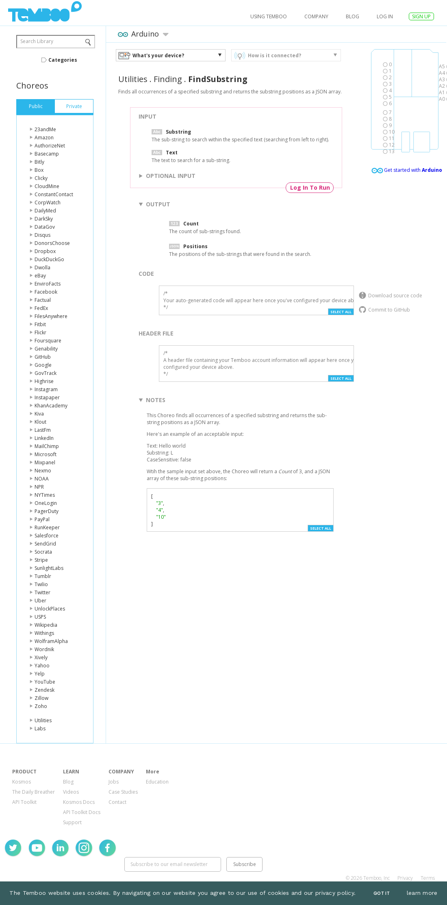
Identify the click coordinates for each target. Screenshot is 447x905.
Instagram (46, 389)
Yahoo (42, 665)
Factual (43, 300)
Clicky (41, 178)
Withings (44, 633)
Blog (352, 16)
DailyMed (45, 210)
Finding (168, 79)
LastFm (43, 430)
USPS (40, 616)
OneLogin (46, 503)
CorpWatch (48, 202)
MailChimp (47, 446)
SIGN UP (421, 16)
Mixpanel (45, 462)
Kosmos (21, 781)
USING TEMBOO (268, 16)
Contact (117, 802)
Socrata (43, 551)
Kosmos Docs (79, 802)
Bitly (39, 161)
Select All (341, 311)
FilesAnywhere (51, 316)
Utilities (43, 720)
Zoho (41, 706)
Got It (381, 893)
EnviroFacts (48, 283)
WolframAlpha (51, 641)
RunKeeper (47, 527)
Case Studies (123, 791)
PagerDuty (47, 511)
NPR (39, 486)
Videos (71, 791)
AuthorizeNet (50, 145)
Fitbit (40, 324)
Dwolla (42, 267)
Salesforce (47, 535)
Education (157, 781)
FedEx (41, 308)
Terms (428, 878)
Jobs (113, 781)
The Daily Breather (33, 791)
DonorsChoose (52, 243)
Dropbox (45, 251)
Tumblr (43, 576)
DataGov (45, 226)
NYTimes (45, 494)
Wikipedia (46, 624)
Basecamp (47, 153)
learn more (422, 893)
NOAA (42, 478)
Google (43, 365)
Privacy (405, 878)
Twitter (42, 592)
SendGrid (45, 543)
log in (385, 16)
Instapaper (47, 397)
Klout (40, 421)
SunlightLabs (49, 568)
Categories (62, 59)
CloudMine (47, 186)
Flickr (40, 332)
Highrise (44, 381)
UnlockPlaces (50, 608)
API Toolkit (24, 802)
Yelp (40, 673)
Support (72, 822)
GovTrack (45, 373)
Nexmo (43, 470)
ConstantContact (54, 194)
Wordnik (44, 649)
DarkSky (44, 218)
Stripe (41, 559)
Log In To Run (310, 187)
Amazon (44, 137)
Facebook (46, 291)
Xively (41, 657)
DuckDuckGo (49, 259)
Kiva (39, 413)
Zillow (41, 698)
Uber (40, 600)
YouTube (45, 681)
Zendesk (44, 689)
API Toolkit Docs (81, 812)
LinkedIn (44, 438)
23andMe (45, 129)
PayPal (42, 519)
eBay (40, 275)
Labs (40, 728)
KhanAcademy (51, 405)
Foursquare (48, 340)
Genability (46, 348)
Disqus (42, 235)
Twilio (41, 584)
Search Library (36, 41)
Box (39, 170)
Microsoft (45, 454)
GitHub (43, 356)
